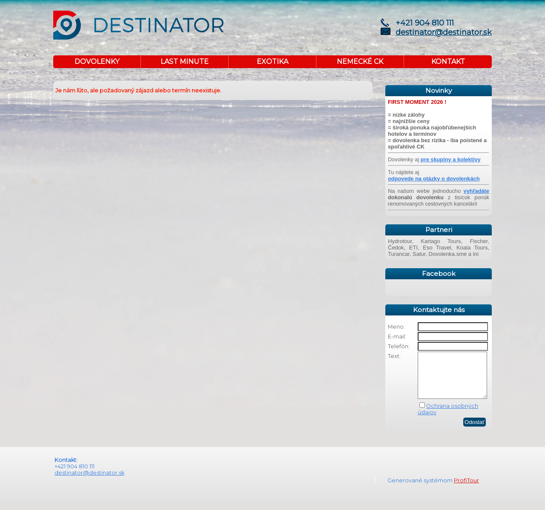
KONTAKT (448, 61)
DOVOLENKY (97, 61)
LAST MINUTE (185, 61)
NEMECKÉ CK (360, 61)
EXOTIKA (272, 61)
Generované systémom (420, 489)
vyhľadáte (476, 191)
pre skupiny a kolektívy (451, 159)
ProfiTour (466, 489)
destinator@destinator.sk (444, 32)
